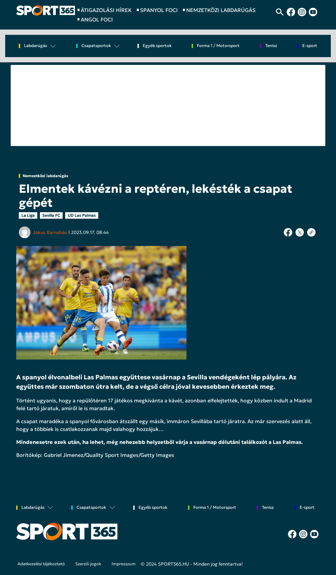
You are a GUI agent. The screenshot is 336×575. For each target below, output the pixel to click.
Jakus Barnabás (50, 232)
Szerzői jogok (88, 564)
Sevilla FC (51, 215)
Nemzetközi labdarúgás (45, 176)
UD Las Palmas (82, 215)
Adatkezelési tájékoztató (41, 564)
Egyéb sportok (157, 46)
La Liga (28, 215)
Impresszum (124, 564)
